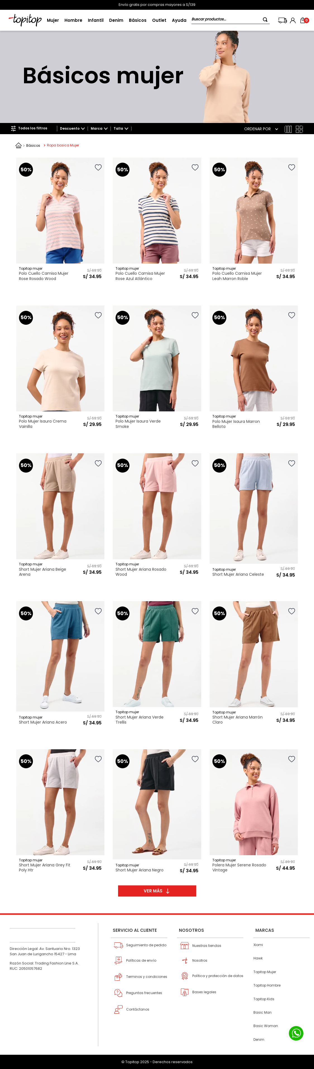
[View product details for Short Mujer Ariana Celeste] (254, 516)
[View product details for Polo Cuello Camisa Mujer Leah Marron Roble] (254, 220)
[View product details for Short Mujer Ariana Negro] (157, 812)
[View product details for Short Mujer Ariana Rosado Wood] (157, 516)
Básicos (33, 145)
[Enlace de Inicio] (18, 145)
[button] (72, 129)
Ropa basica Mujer (63, 145)
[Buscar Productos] (266, 19)
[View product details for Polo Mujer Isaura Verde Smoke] (157, 368)
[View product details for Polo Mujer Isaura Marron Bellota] (254, 368)
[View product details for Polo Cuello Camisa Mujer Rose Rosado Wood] (60, 220)
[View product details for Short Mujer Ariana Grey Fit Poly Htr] (60, 812)
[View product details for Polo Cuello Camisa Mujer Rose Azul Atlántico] (157, 220)
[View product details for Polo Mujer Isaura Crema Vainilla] (60, 368)
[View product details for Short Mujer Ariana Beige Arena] (60, 516)
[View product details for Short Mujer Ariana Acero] (60, 664)
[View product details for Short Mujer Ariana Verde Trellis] (157, 664)
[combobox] (230, 20)
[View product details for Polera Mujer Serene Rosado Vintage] (254, 812)
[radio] (288, 129)
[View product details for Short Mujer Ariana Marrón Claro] (254, 664)
